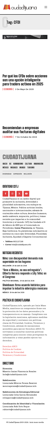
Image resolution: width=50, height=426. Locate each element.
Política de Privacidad (13, 352)
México (6, 292)
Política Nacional (11, 281)
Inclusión (7, 266)
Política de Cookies (12, 349)
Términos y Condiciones (14, 355)
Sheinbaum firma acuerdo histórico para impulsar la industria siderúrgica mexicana (25, 286)
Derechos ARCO (10, 346)
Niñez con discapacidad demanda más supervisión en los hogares (23, 260)
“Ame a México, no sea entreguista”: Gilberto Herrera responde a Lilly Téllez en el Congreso (24, 273)
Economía (8, 89)
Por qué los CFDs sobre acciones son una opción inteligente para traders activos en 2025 (25, 80)
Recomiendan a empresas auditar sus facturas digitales (24, 129)
